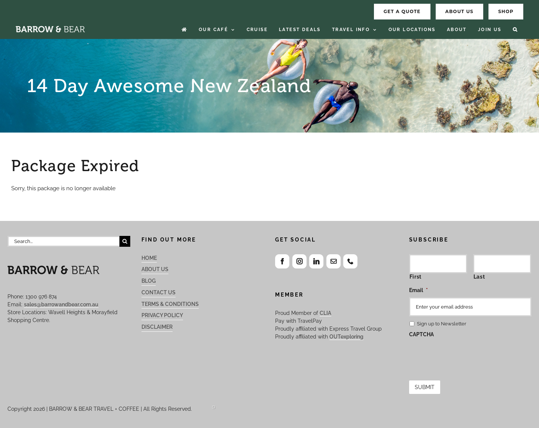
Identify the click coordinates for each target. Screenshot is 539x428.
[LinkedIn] (316, 261)
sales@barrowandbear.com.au (61, 304)
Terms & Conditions (170, 304)
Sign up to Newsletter (441, 324)
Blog (148, 281)
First (415, 277)
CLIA (325, 313)
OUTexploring (346, 337)
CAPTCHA (421, 334)
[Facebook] (282, 261)
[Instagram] (299, 261)
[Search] (124, 241)
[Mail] (333, 261)
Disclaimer (157, 327)
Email (418, 290)
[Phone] (350, 261)
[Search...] (63, 241)
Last (479, 277)
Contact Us (158, 292)
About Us (154, 269)
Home (149, 258)
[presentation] (466, 356)
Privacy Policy (162, 315)
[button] (515, 30)
